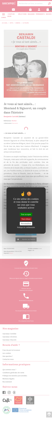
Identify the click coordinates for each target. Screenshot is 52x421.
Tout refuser (26, 219)
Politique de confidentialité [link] (26, 227)
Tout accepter (26, 214)
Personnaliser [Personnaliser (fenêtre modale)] (26, 224)
